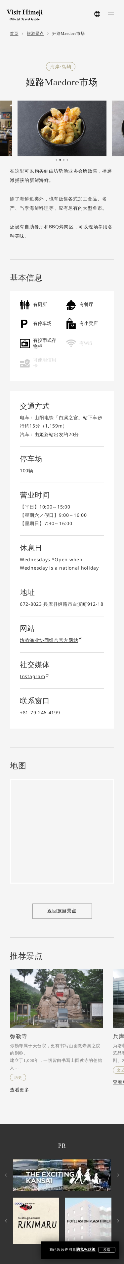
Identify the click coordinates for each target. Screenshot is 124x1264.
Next (117, 1175)
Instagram (34, 676)
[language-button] (97, 14)
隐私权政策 (86, 1250)
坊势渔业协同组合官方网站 (50, 640)
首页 (14, 34)
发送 (106, 1249)
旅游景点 (35, 34)
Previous (6, 1175)
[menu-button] (111, 14)
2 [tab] (60, 161)
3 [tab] (64, 161)
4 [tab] (67, 161)
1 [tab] (56, 161)
